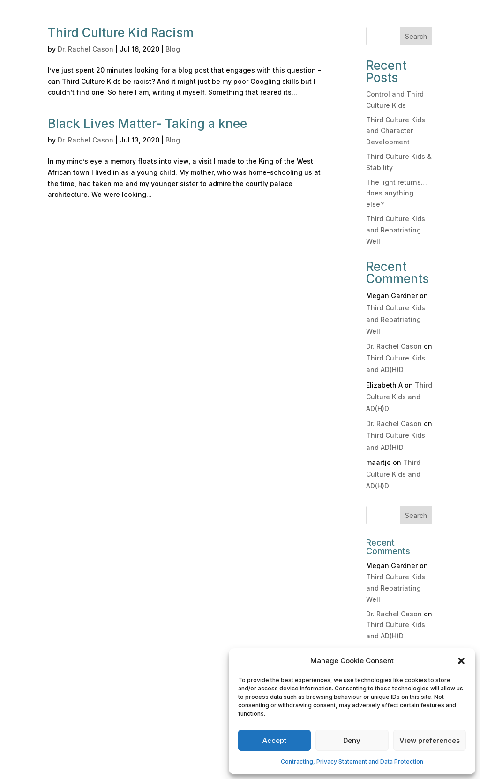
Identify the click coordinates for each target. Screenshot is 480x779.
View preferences (429, 740)
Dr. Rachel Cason (85, 49)
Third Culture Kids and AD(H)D (399, 396)
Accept (274, 740)
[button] (461, 661)
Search (416, 36)
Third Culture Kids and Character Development (395, 131)
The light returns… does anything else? (396, 193)
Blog (172, 49)
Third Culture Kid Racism (121, 32)
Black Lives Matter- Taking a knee (147, 123)
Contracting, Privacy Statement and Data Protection (352, 761)
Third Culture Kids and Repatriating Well (395, 230)
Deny (351, 740)
